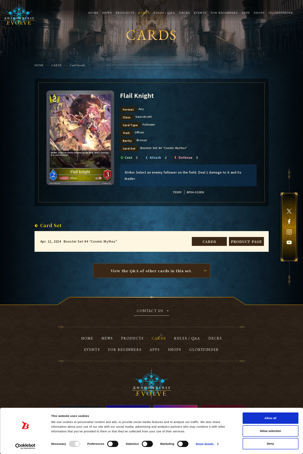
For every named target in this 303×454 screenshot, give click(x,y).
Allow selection (270, 431)
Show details (205, 444)
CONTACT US (150, 311)
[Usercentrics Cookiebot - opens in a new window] (25, 446)
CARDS (57, 65)
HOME (39, 65)
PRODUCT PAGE (246, 241)
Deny (270, 443)
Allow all (270, 418)
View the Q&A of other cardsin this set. (152, 270)
